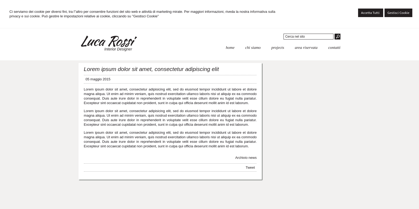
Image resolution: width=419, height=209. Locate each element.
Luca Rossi (106, 40)
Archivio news (246, 158)
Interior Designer (118, 49)
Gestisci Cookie (398, 13)
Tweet (250, 167)
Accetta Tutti (370, 13)
